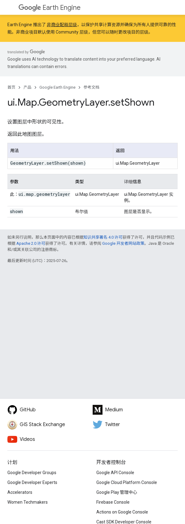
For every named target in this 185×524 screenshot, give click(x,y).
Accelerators (19, 492)
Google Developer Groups (31, 472)
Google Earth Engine (57, 87)
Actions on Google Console (122, 512)
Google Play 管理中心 (116, 492)
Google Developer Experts (32, 482)
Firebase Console (113, 502)
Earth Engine (49, 7)
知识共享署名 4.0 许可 (103, 237)
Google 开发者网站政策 (123, 243)
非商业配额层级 (62, 24)
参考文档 (91, 87)
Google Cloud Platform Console (126, 482)
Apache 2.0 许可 (30, 243)
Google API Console (115, 472)
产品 (27, 87)
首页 (11, 87)
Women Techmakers (27, 502)
